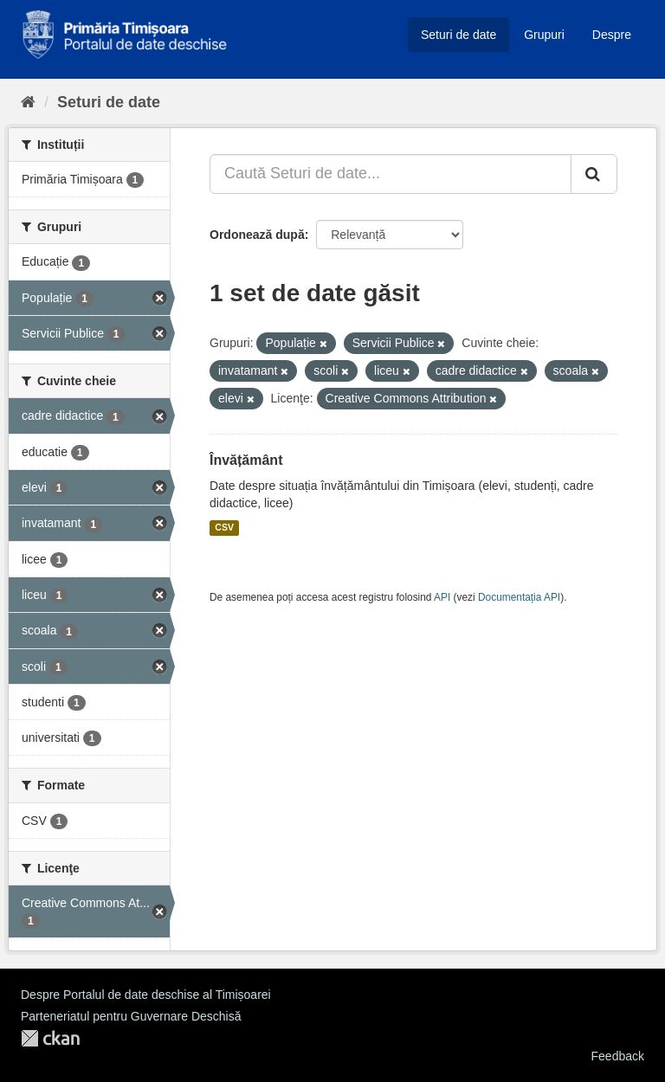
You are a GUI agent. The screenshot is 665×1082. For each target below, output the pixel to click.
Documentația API (519, 597)
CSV (224, 528)
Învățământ (246, 460)
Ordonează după (257, 235)
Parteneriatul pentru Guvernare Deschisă (131, 1016)
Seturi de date (458, 35)
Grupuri (544, 35)
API (442, 597)
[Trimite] (594, 174)
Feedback (617, 1056)
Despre (611, 35)
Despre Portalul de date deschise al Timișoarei (146, 994)
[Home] (28, 102)
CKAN (50, 1038)
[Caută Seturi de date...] (390, 174)
